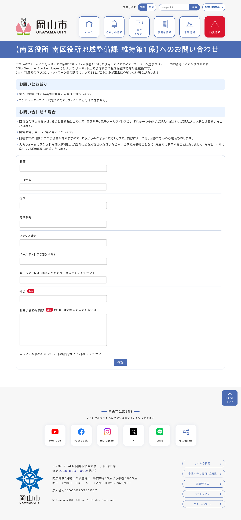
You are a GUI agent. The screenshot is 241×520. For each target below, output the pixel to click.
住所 (23, 198)
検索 (194, 7)
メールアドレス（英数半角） (37, 254)
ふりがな (26, 180)
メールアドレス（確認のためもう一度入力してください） (57, 273)
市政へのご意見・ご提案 (202, 473)
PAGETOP (229, 400)
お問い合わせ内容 (32, 310)
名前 (23, 161)
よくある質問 (202, 463)
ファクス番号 (28, 235)
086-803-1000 (73, 470)
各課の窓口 (202, 483)
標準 (142, 7)
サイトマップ (202, 494)
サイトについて (202, 504)
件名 (23, 291)
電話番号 (26, 217)
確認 (120, 362)
